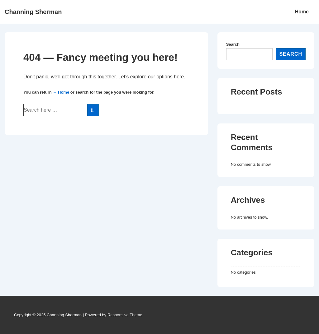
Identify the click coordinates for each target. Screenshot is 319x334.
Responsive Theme (124, 315)
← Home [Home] (61, 92)
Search (233, 44)
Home (302, 11)
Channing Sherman (33, 11)
